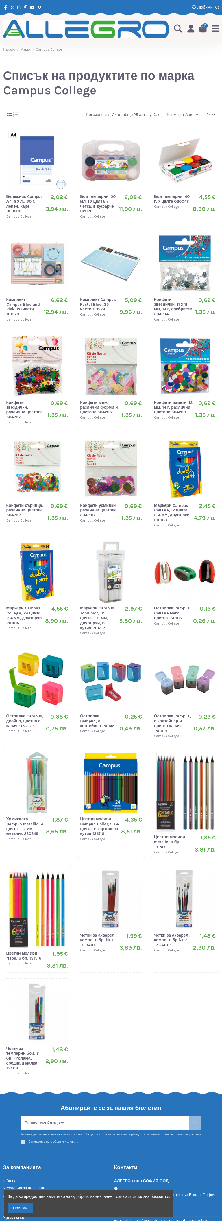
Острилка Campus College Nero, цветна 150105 (172, 613)
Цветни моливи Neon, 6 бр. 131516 (23, 956)
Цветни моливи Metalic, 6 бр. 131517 (169, 842)
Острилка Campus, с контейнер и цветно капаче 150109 (172, 723)
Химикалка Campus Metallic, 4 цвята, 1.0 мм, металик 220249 (24, 826)
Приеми (20, 1208)
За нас (13, 1180)
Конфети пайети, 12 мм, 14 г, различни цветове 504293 (173, 407)
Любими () (205, 7)
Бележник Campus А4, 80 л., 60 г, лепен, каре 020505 (24, 203)
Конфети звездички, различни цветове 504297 (24, 409)
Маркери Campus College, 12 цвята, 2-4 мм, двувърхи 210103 (172, 512)
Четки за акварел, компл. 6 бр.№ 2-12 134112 (172, 940)
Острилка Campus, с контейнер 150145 (97, 721)
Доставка (15, 1217)
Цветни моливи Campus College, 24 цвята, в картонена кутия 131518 (99, 826)
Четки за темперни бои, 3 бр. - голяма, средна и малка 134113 (22, 1058)
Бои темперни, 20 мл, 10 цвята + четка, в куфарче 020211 (98, 203)
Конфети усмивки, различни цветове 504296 (98, 510)
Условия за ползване (26, 1188)
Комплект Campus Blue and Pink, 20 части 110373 (23, 306)
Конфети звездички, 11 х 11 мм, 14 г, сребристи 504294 (173, 306)
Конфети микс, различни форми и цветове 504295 (99, 407)
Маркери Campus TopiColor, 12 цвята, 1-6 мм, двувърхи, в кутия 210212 (97, 618)
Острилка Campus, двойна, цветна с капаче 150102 (24, 721)
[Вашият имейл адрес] (105, 1123)
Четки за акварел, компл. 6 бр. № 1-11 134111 (98, 940)
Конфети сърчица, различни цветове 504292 (24, 510)
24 (210, 114)
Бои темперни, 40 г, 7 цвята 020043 (172, 199)
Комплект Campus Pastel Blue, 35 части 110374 (98, 304)
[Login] (191, 29)
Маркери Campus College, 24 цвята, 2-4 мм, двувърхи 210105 (24, 615)
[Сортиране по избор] (182, 115)
